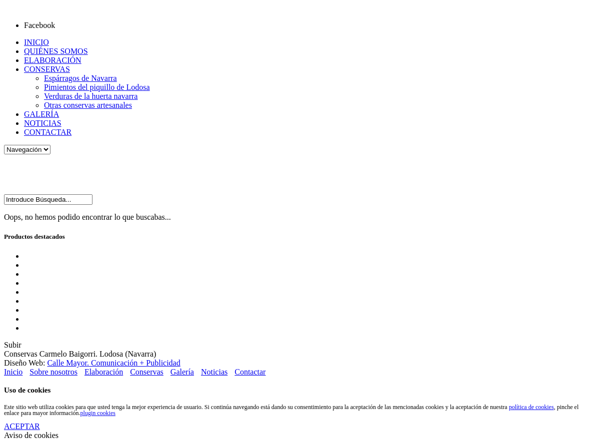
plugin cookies (98, 413)
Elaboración (103, 372)
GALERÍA (41, 114)
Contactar (250, 372)
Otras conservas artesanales (88, 105)
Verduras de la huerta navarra (91, 96)
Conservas (147, 372)
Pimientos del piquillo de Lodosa (97, 87)
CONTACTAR (48, 132)
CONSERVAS (47, 69)
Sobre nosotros (54, 372)
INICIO (36, 42)
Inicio (13, 372)
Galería (182, 372)
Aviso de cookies (31, 435)
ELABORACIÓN (53, 60)
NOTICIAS (43, 123)
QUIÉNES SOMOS (56, 51)
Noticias (214, 372)
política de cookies (531, 407)
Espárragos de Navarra (80, 78)
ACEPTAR (22, 426)
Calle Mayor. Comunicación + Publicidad (113, 363)
